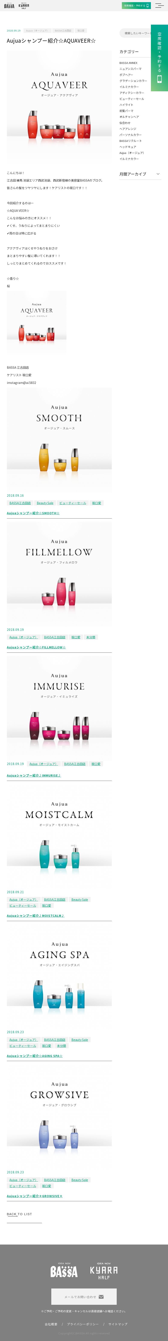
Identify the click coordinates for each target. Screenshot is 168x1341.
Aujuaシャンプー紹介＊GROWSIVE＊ (35, 1196)
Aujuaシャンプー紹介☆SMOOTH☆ (33, 513)
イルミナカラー (129, 87)
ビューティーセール (72, 503)
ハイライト (126, 105)
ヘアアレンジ (127, 129)
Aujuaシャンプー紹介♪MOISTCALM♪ (36, 915)
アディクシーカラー (131, 93)
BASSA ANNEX (128, 63)
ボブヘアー (126, 75)
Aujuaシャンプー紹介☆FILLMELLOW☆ (36, 647)
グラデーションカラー (133, 81)
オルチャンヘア (129, 117)
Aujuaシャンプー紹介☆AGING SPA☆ (35, 1056)
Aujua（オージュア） (37, 30)
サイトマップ (118, 1324)
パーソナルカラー (130, 135)
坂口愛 (80, 30)
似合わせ (125, 123)
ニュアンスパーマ (130, 69)
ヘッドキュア (127, 147)
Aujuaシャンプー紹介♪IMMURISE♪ (34, 775)
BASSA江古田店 (63, 30)
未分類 (90, 637)
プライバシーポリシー (83, 1324)
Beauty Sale (45, 503)
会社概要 (51, 1324)
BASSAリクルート (130, 141)
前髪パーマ (126, 111)
